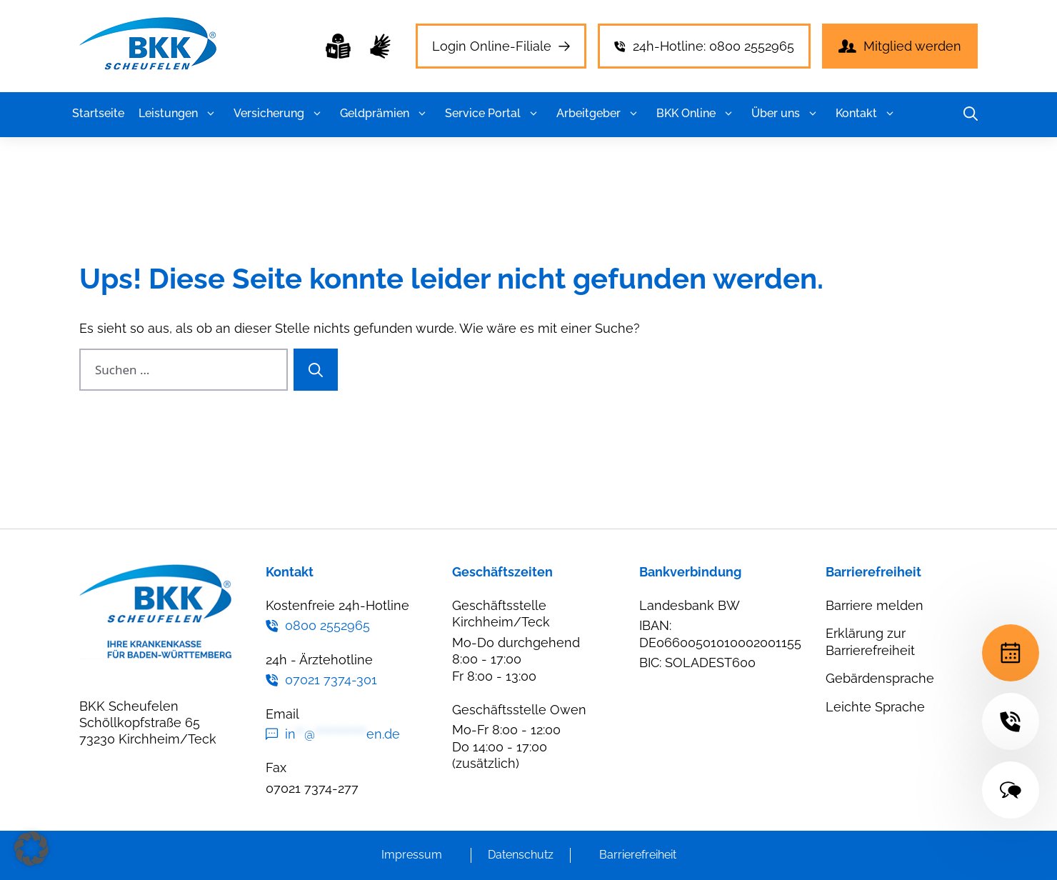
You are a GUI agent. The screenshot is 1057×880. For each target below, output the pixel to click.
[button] (210, 113)
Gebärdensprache (880, 678)
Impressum (411, 854)
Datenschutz (520, 854)
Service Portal (493, 113)
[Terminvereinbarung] (1010, 652)
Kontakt (867, 113)
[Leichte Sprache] (338, 46)
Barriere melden (874, 605)
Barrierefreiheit (637, 854)
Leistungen (179, 113)
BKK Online (696, 113)
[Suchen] (316, 370)
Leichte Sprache (875, 706)
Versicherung (280, 113)
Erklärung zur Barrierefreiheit (870, 641)
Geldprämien (385, 113)
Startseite (98, 113)
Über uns (786, 113)
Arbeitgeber (599, 113)
